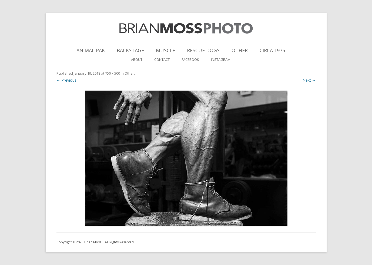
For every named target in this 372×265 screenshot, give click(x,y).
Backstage (130, 50)
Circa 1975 (272, 50)
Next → (309, 80)
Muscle (165, 50)
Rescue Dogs (203, 50)
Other (240, 50)
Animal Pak (90, 50)
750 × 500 (112, 73)
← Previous (66, 80)
